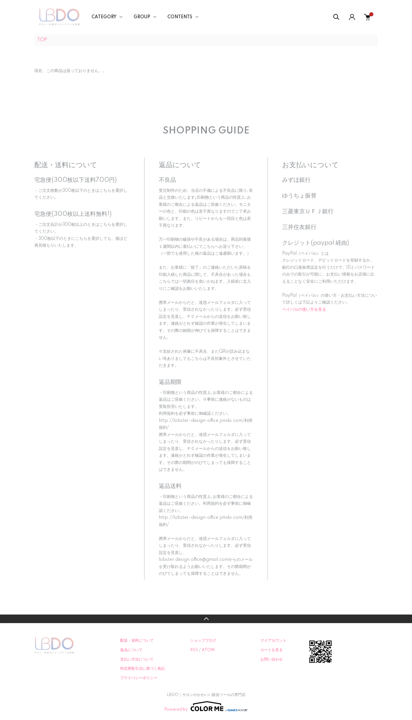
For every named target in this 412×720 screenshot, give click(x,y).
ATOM (208, 650)
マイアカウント (273, 641)
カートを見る (271, 650)
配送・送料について (137, 641)
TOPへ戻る (206, 619)
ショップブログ (203, 641)
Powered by (206, 706)
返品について (131, 650)
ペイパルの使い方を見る (304, 309)
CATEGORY (104, 17)
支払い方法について (137, 659)
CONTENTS (179, 17)
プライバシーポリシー (138, 678)
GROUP (142, 17)
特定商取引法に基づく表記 (142, 669)
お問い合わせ (271, 659)
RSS (194, 650)
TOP (42, 40)
